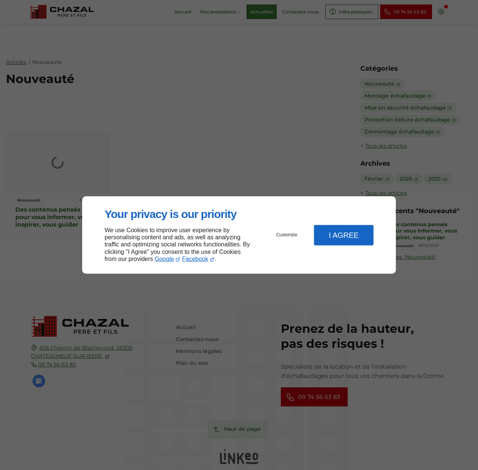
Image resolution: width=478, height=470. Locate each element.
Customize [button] (287, 234)
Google (164, 259)
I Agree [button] (343, 235)
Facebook (195, 259)
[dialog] (239, 235)
